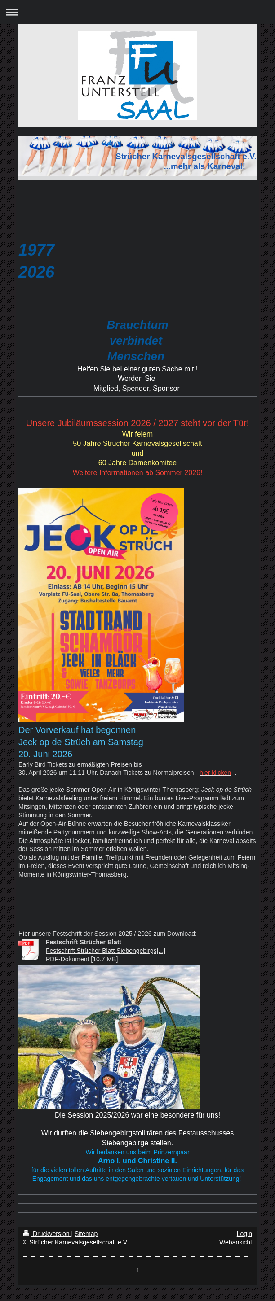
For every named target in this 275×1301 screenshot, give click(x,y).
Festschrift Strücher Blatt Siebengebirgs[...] (105, 950)
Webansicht (235, 1242)
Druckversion (47, 1233)
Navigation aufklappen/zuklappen (137, 12)
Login (244, 1233)
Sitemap (86, 1233)
